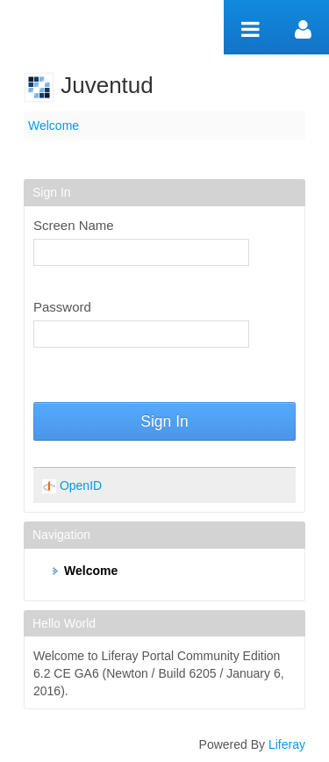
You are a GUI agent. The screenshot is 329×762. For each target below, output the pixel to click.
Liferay (286, 744)
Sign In (164, 421)
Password (62, 306)
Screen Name (73, 225)
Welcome (53, 126)
